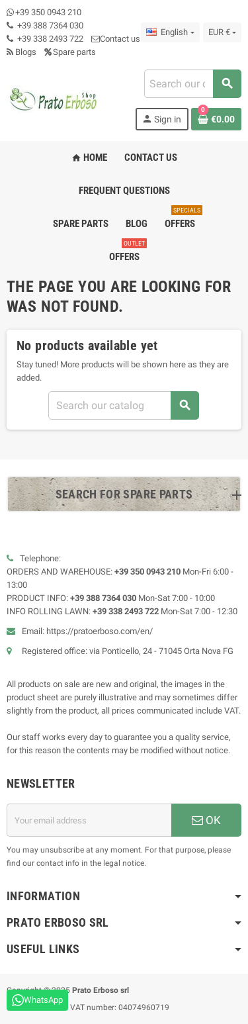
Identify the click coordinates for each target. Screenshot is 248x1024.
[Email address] (89, 820)
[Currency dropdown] (222, 32)
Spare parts (70, 52)
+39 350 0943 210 (48, 12)
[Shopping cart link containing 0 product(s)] (216, 119)
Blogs (21, 52)
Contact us (115, 39)
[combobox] (192, 84)
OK (206, 820)
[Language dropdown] (170, 32)
